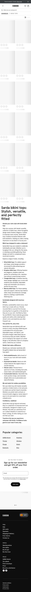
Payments (5, 531)
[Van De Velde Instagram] (4, 571)
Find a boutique (7, 563)
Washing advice (7, 545)
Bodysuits (5, 448)
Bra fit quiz (6, 550)
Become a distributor (9, 568)
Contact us (6, 538)
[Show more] (27, 479)
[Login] (25, 5)
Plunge (5, 444)
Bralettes (19, 437)
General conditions (7, 582)
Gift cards (6, 529)
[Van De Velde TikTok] (6, 571)
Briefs (18, 444)
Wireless (19, 441)
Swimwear (4, 13)
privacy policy (23, 479)
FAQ (4, 527)
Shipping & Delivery (8, 533)
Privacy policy (6, 584)
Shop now (19, 1)
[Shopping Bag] (28, 5)
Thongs (5, 441)
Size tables (6, 547)
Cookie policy (6, 586)
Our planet (6, 561)
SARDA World (6, 437)
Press (4, 566)
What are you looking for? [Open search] (9, 10)
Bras (18, 448)
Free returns (6, 536)
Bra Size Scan (7, 552)
